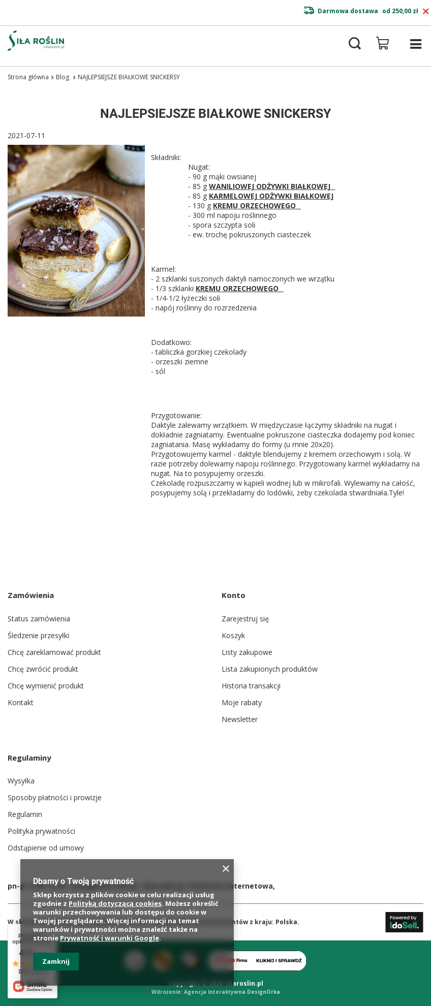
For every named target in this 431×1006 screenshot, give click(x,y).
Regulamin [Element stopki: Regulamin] (25, 814)
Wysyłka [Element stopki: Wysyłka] (21, 780)
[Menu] (416, 43)
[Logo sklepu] (36, 40)
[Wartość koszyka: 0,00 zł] (382, 43)
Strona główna (28, 77)
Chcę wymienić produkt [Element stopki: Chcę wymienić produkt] (46, 685)
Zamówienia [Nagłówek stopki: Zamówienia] (31, 595)
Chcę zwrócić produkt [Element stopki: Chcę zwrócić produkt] (43, 669)
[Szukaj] (354, 43)
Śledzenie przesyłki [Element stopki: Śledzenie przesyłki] (38, 635)
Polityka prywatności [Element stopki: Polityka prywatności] (41, 831)
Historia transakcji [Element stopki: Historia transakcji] (251, 685)
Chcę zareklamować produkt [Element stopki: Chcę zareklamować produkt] (54, 652)
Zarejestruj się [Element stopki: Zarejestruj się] (245, 618)
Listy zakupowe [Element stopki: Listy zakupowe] (247, 652)
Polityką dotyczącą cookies (115, 903)
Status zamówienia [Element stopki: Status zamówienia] (39, 618)
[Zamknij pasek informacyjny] (425, 12)
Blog (63, 77)
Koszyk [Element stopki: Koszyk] (233, 635)
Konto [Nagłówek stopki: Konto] (233, 595)
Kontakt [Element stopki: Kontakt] (21, 702)
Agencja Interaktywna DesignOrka (232, 991)
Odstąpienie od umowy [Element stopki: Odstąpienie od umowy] (46, 848)
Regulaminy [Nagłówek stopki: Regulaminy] (29, 757)
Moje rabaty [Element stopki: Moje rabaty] (242, 702)
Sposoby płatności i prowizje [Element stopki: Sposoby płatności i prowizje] (55, 797)
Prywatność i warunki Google (109, 937)
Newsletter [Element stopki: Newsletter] (240, 719)
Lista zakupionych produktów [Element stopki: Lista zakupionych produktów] (270, 669)
